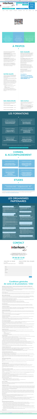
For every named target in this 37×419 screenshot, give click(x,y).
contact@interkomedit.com (18, 259)
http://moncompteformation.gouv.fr (17, 349)
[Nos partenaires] (22, 8)
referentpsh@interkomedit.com (9, 290)
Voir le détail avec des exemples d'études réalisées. (12, 192)
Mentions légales (21, 412)
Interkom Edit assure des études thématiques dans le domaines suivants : (18, 185)
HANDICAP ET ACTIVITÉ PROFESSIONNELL (9, 140)
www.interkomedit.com (4, 335)
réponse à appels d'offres (10, 161)
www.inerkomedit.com (27, 372)
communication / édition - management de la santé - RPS (18, 186)
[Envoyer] (30, 276)
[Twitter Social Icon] (16, 4)
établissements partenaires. (23, 62)
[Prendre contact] (19, 3)
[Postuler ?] (25, 3)
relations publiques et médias (26, 170)
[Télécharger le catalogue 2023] (8, 8)
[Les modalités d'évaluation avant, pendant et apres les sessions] (18, 147)
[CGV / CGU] (25, 4)
